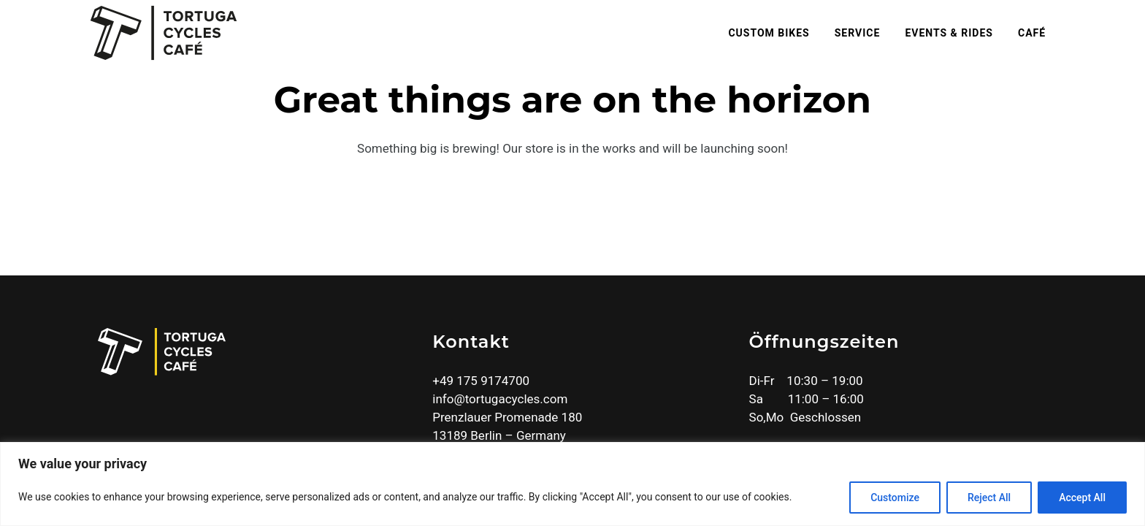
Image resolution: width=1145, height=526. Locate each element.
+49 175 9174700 (480, 380)
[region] (572, 484)
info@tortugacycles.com (499, 399)
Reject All (989, 497)
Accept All (1082, 497)
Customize (894, 497)
